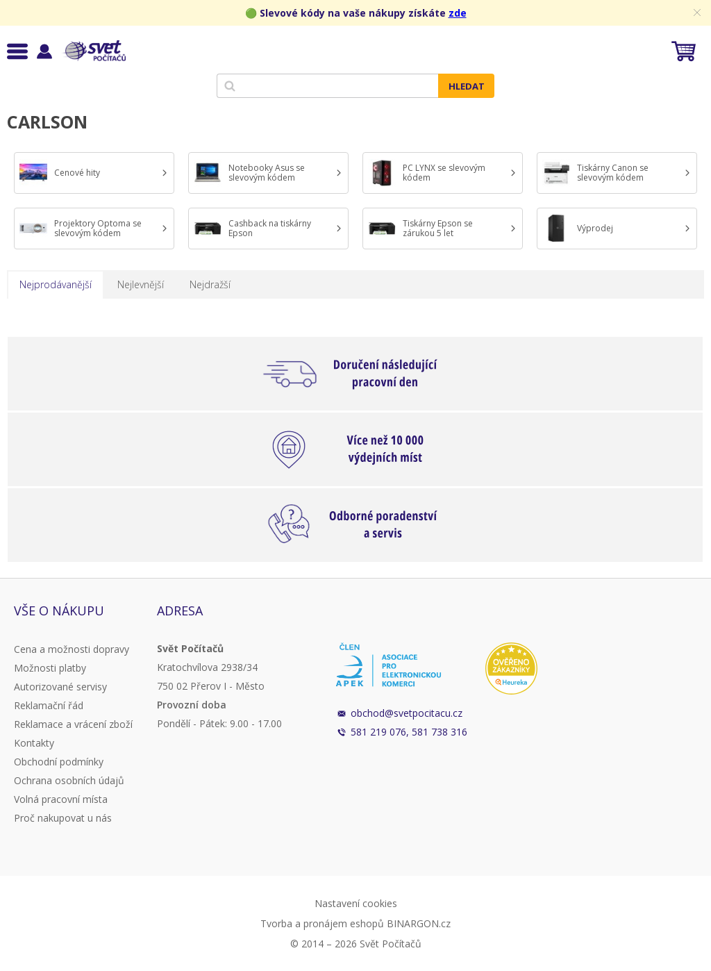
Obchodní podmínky (58, 761)
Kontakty (34, 742)
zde (458, 12)
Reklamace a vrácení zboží (73, 724)
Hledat (467, 86)
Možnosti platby (50, 667)
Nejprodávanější (55, 284)
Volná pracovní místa (61, 799)
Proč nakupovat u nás (63, 817)
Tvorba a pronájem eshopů (322, 923)
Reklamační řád (48, 705)
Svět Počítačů (93, 50)
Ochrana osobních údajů (69, 780)
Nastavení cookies (356, 903)
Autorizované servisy (60, 686)
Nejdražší (210, 284)
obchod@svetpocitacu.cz (406, 713)
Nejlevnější (140, 284)
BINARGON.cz (419, 923)
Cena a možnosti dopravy (71, 649)
